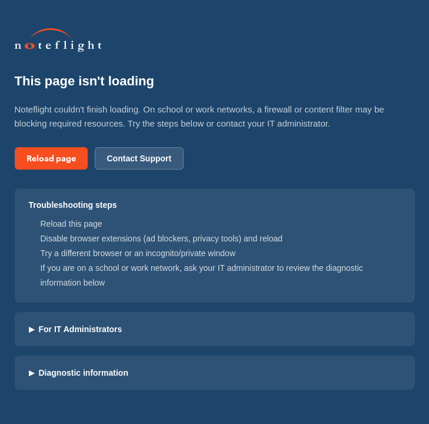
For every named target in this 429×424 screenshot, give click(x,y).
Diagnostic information (78, 372)
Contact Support (139, 158)
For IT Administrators (75, 329)
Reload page (51, 158)
